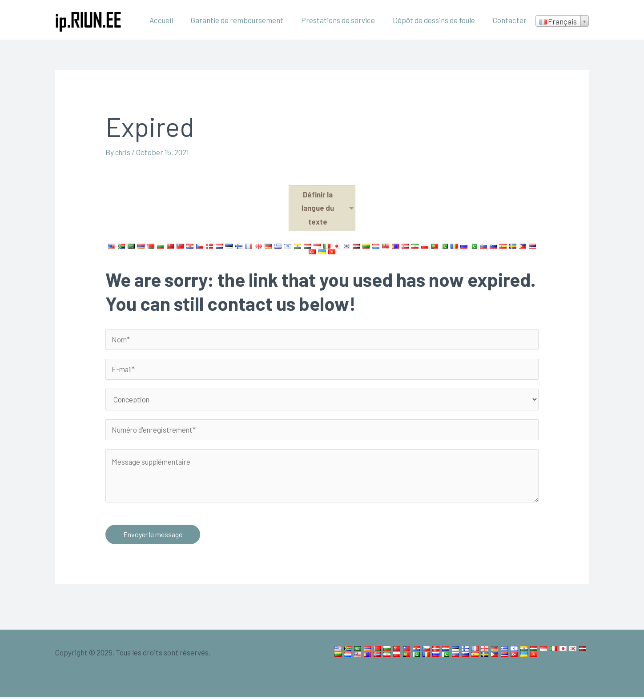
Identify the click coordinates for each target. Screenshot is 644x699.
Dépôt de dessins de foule (438, 20)
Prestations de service (345, 20)
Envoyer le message (152, 536)
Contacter (511, 20)
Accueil (173, 20)
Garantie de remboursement (246, 20)
